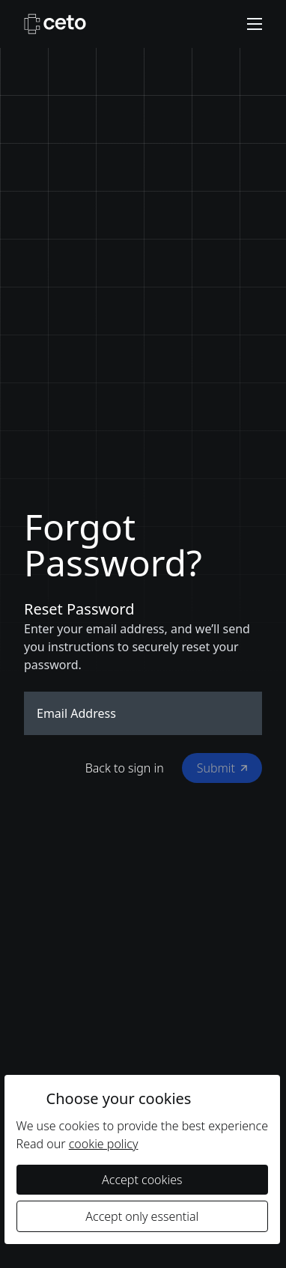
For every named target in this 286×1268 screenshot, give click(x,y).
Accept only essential (141, 1216)
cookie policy (104, 1144)
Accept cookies (142, 1179)
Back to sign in (124, 768)
